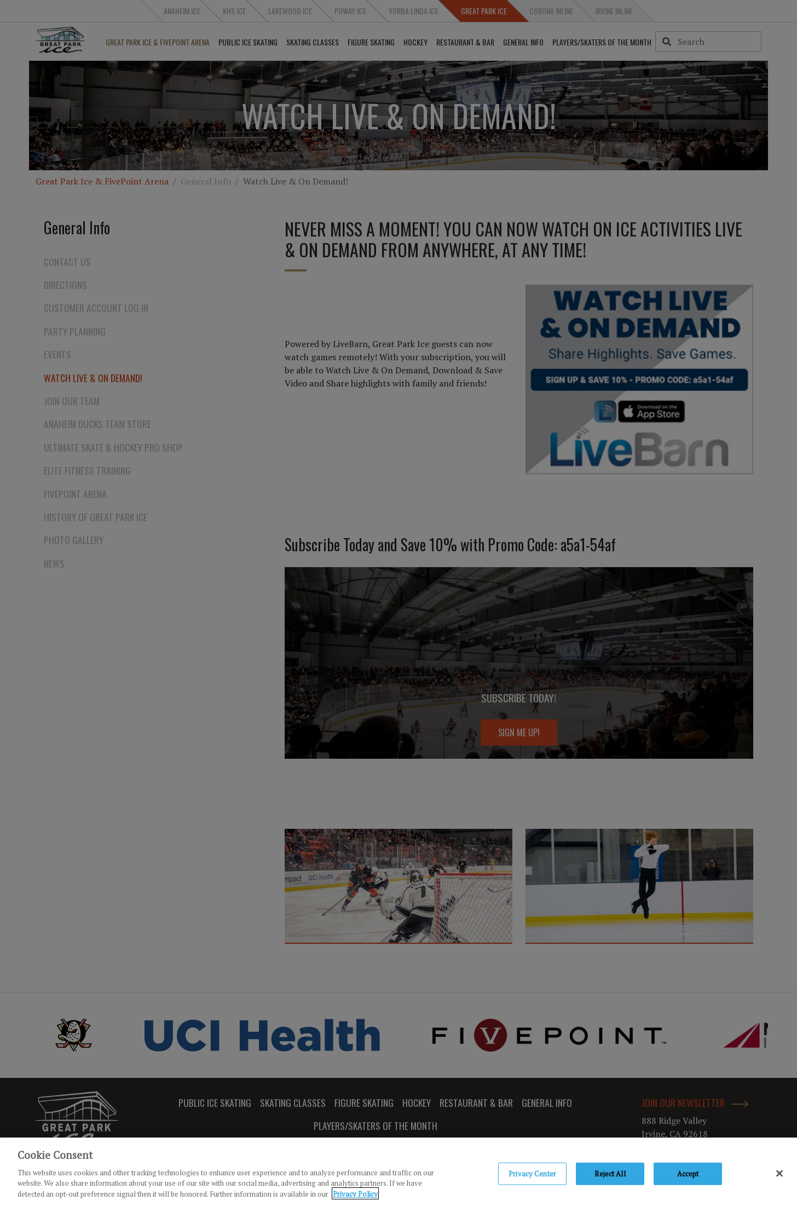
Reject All (609, 1175)
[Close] (779, 1175)
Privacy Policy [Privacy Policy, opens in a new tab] (355, 1196)
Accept (688, 1175)
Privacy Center (532, 1175)
